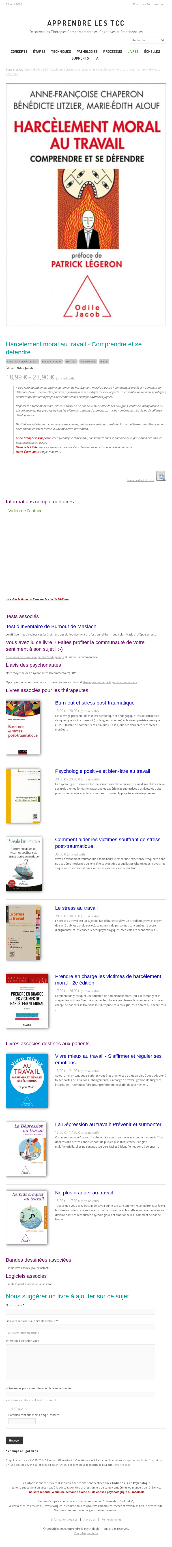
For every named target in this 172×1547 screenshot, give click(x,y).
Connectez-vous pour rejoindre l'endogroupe (35, 657)
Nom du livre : (16, 1305)
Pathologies (87, 51)
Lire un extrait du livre (140, 480)
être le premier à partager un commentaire (110, 682)
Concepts (19, 51)
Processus (112, 51)
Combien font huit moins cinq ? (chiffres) (34, 1415)
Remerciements (111, 1519)
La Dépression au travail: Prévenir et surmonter (108, 1124)
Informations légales (64, 1519)
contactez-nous (121, 1464)
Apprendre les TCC (86, 23)
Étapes (39, 51)
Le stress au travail (76, 908)
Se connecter (155, 4)
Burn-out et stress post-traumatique (95, 703)
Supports (80, 58)
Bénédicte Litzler (52, 361)
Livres (133, 51)
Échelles (152, 51)
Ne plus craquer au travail (84, 1193)
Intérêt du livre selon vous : (23, 1340)
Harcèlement (88, 361)
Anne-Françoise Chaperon (22, 361)
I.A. (97, 58)
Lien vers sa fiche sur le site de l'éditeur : (32, 1321)
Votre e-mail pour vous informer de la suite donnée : (39, 1388)
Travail (104, 361)
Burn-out (71, 361)
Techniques (61, 51)
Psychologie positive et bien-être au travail (102, 771)
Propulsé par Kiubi (86, 1533)
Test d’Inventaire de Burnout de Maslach (51, 626)
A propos (90, 1519)
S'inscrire (138, 4)
